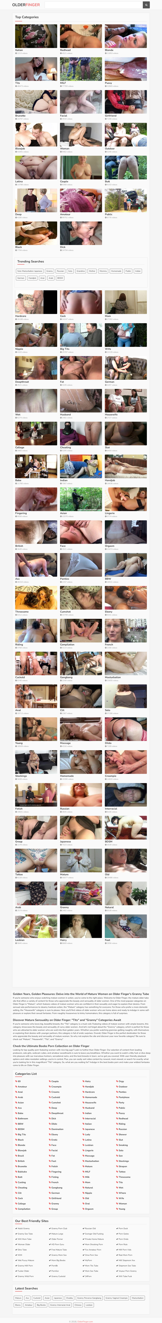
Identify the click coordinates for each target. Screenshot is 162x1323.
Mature (18, 1295)
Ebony (18, 1302)
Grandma (81, 308)
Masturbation (138, 1295)
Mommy (103, 308)
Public (128, 308)
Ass (27, 1295)
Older (26, 5)
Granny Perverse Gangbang (89, 1295)
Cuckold (36, 1295)
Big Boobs (41, 1302)
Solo (70, 308)
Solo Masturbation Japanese (29, 308)
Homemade (116, 308)
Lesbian (89, 1302)
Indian (138, 308)
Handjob (32, 315)
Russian (60, 308)
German (20, 315)
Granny (49, 308)
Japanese (58, 1295)
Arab (51, 315)
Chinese (78, 1302)
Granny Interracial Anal (60, 1302)
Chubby (69, 1295)
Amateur (29, 1302)
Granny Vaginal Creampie (117, 1295)
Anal (42, 315)
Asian (47, 1295)
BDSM (60, 315)
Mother (92, 308)
